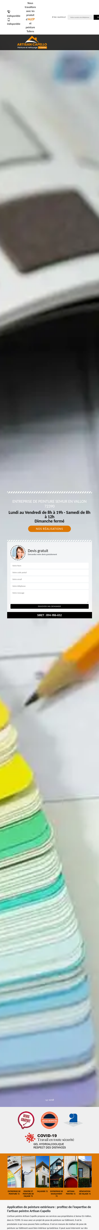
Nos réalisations (49, 529)
